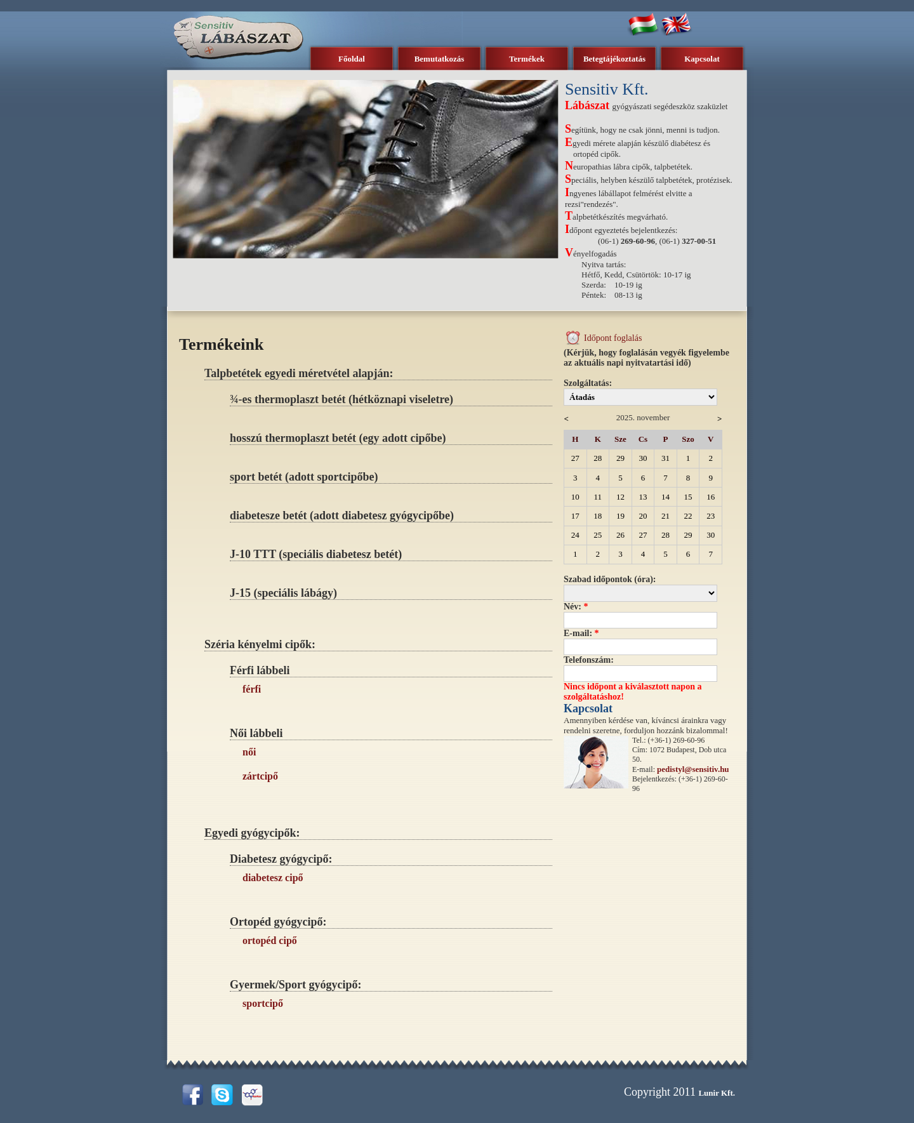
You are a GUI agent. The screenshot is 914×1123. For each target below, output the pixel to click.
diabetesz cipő (272, 877)
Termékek (527, 58)
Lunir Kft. (716, 1093)
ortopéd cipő (269, 940)
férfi (251, 689)
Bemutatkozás (439, 58)
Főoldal (351, 58)
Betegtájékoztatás (614, 58)
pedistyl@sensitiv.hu (693, 769)
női (249, 752)
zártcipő (260, 776)
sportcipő (262, 1003)
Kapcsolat (702, 58)
